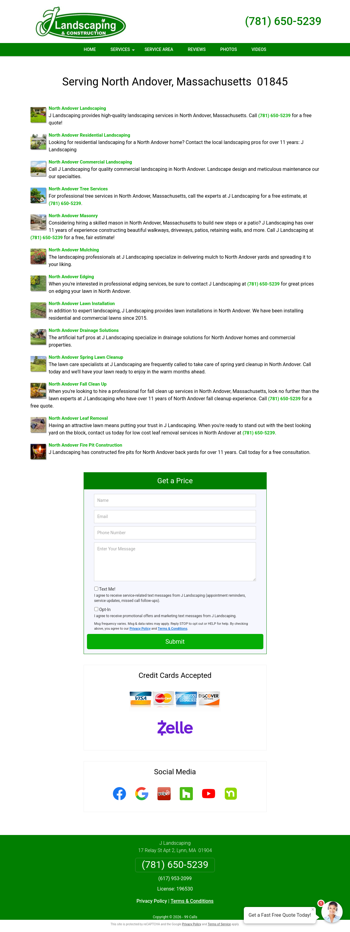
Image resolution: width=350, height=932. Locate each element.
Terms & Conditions (172, 623)
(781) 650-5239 (283, 21)
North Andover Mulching (74, 244)
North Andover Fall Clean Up (78, 379)
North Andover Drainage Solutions (84, 325)
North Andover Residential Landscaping (89, 130)
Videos (258, 49)
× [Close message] (312, 909)
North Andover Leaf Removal (78, 413)
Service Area (159, 49)
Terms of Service (219, 919)
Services (123, 51)
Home (90, 49)
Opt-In (104, 604)
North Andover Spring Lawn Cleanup (86, 352)
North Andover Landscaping (77, 103)
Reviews (196, 49)
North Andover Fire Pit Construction (85, 440)
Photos (228, 49)
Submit (175, 636)
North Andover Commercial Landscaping (90, 157)
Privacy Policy (140, 623)
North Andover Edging (71, 271)
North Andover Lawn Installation (82, 298)
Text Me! (107, 583)
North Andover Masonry (73, 210)
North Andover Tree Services (78, 183)
